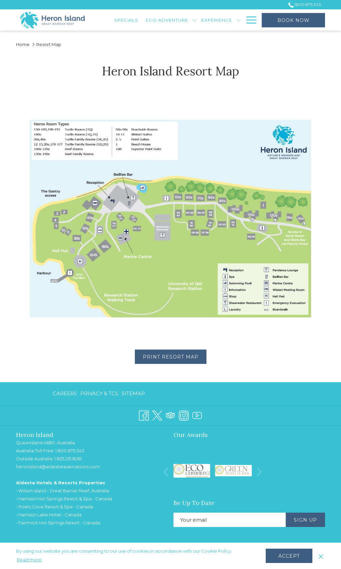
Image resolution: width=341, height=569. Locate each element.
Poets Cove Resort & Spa (45, 506)
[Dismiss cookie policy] (321, 555)
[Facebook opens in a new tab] (144, 415)
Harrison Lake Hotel (39, 514)
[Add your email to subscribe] (229, 520)
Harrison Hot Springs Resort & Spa (55, 498)
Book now (293, 20)
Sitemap (133, 393)
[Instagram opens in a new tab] (184, 415)
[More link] (248, 20)
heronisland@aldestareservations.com (58, 466)
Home (23, 44)
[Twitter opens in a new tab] (157, 415)
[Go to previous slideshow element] (166, 472)
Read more (29, 559)
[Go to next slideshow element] (259, 472)
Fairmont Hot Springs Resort (49, 522)
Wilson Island (32, 490)
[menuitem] (126, 20)
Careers (65, 393)
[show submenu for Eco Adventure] (194, 20)
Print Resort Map (174, 357)
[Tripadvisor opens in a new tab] (170, 415)
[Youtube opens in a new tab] (197, 415)
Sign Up (305, 520)
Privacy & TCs (99, 393)
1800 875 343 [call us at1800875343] (304, 4)
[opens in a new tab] (191, 470)
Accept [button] (289, 556)
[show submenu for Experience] (238, 20)
